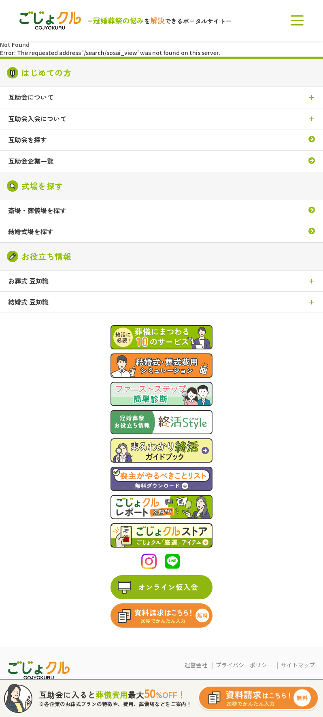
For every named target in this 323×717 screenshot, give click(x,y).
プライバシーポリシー (244, 665)
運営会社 (196, 665)
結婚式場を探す (30, 232)
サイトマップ (298, 665)
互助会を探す (27, 140)
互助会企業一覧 (30, 161)
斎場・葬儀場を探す (37, 211)
